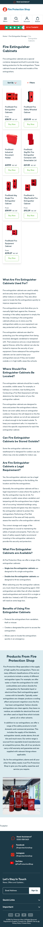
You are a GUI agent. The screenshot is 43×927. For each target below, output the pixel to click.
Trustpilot (3, 826)
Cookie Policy (26, 923)
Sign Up (34, 891)
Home (5, 36)
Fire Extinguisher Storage (18, 36)
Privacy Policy (16, 923)
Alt (38, 921)
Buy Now (11, 124)
